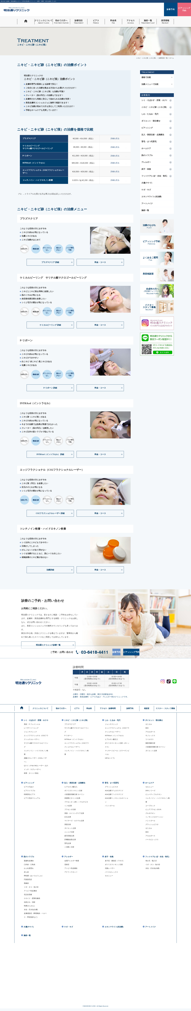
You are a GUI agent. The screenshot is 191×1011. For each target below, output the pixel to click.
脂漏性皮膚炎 (29, 863)
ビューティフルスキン (154, 796)
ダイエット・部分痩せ (150, 121)
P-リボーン (68, 738)
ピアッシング (147, 128)
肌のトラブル (147, 155)
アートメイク (147, 203)
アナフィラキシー (71, 874)
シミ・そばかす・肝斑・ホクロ (154, 100)
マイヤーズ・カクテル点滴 (75, 823)
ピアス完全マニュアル (32, 800)
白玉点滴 (67, 819)
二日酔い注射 (69, 849)
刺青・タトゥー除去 (32, 775)
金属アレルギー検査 (72, 863)
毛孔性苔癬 (28, 897)
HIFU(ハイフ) (110, 758)
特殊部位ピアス (30, 796)
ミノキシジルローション (155, 819)
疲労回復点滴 (69, 838)
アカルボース (150, 732)
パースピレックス (152, 842)
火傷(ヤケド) (146, 183)
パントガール (110, 808)
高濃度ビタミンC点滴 (72, 800)
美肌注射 (67, 827)
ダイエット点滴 (151, 751)
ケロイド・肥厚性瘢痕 (32, 901)
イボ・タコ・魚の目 (32, 889)
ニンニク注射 (69, 834)
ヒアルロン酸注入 (112, 739)
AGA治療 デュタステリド (115, 793)
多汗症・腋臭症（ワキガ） (115, 863)
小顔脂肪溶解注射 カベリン (156, 747)
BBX (147, 728)
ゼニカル (149, 724)
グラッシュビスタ (112, 789)
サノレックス (150, 736)
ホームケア (146, 148)
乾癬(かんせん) (30, 908)
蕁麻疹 (26, 885)
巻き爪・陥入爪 (151, 865)
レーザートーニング (32, 730)
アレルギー (146, 162)
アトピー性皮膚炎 (31, 893)
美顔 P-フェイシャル (32, 726)
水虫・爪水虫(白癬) (31, 912)
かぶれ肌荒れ (29, 871)
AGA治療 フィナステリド (115, 796)
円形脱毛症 (28, 882)
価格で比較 (156, 77)
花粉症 (67, 867)
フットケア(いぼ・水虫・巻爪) (154, 176)
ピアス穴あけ (29, 789)
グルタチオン (150, 815)
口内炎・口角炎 (30, 867)
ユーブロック (150, 808)
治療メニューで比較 (156, 84)
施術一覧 (145, 210)
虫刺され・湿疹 (30, 904)
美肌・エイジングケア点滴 (75, 815)
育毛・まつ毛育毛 (149, 142)
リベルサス (149, 739)
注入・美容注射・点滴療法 (152, 135)
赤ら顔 (26, 874)
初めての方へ (61, 708)
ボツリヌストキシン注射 (74, 793)
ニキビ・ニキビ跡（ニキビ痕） (154, 107)
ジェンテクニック (31, 734)
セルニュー (149, 789)
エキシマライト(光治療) (151, 197)
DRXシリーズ (150, 793)
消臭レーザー (110, 871)
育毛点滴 (67, 845)
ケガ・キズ (146, 190)
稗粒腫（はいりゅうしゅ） (34, 878)
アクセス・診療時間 (107, 708)
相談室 (146, 708)
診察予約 (114, 652)
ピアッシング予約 (144, 652)
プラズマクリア (70, 726)
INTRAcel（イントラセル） (75, 741)
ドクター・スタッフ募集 (165, 708)
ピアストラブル (30, 793)
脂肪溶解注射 (150, 743)
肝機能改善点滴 (70, 842)
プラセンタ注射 (70, 812)
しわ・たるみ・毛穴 (149, 114)
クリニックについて (40, 708)
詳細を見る (118, 138)
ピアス (77, 708)
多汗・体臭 (146, 169)
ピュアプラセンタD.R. (154, 812)
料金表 (89, 708)
